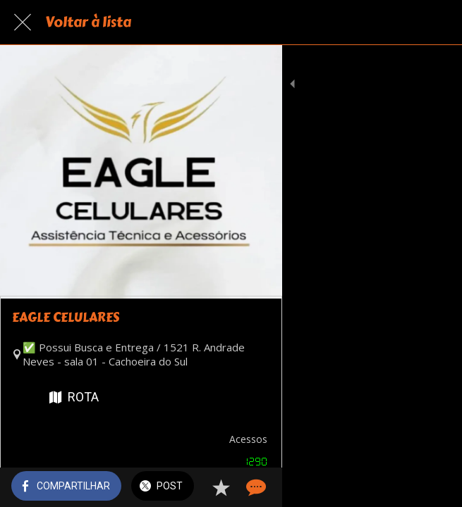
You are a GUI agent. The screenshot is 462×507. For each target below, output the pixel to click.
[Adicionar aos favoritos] (400, 487)
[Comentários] (434, 487)
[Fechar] (22, 22)
